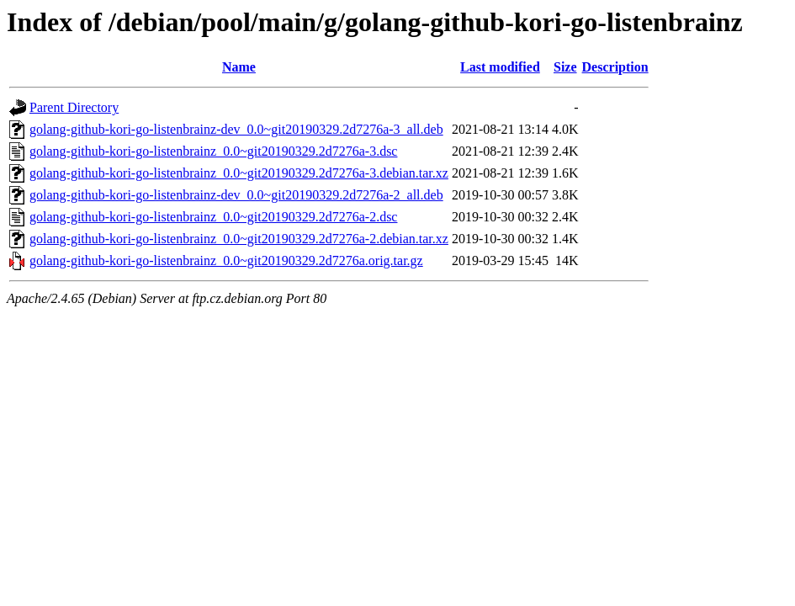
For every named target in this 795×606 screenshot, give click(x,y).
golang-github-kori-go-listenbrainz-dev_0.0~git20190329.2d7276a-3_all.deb (236, 129)
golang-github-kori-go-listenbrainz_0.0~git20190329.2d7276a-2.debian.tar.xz (238, 238)
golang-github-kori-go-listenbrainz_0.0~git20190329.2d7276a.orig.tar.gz (226, 260)
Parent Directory (74, 107)
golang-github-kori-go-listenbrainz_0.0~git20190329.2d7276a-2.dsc (213, 217)
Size (565, 67)
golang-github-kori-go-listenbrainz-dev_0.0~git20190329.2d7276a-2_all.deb (236, 195)
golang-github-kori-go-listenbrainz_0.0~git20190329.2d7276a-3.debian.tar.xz (238, 173)
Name (239, 67)
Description (615, 67)
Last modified (500, 67)
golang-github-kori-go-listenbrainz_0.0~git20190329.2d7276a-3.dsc (213, 151)
